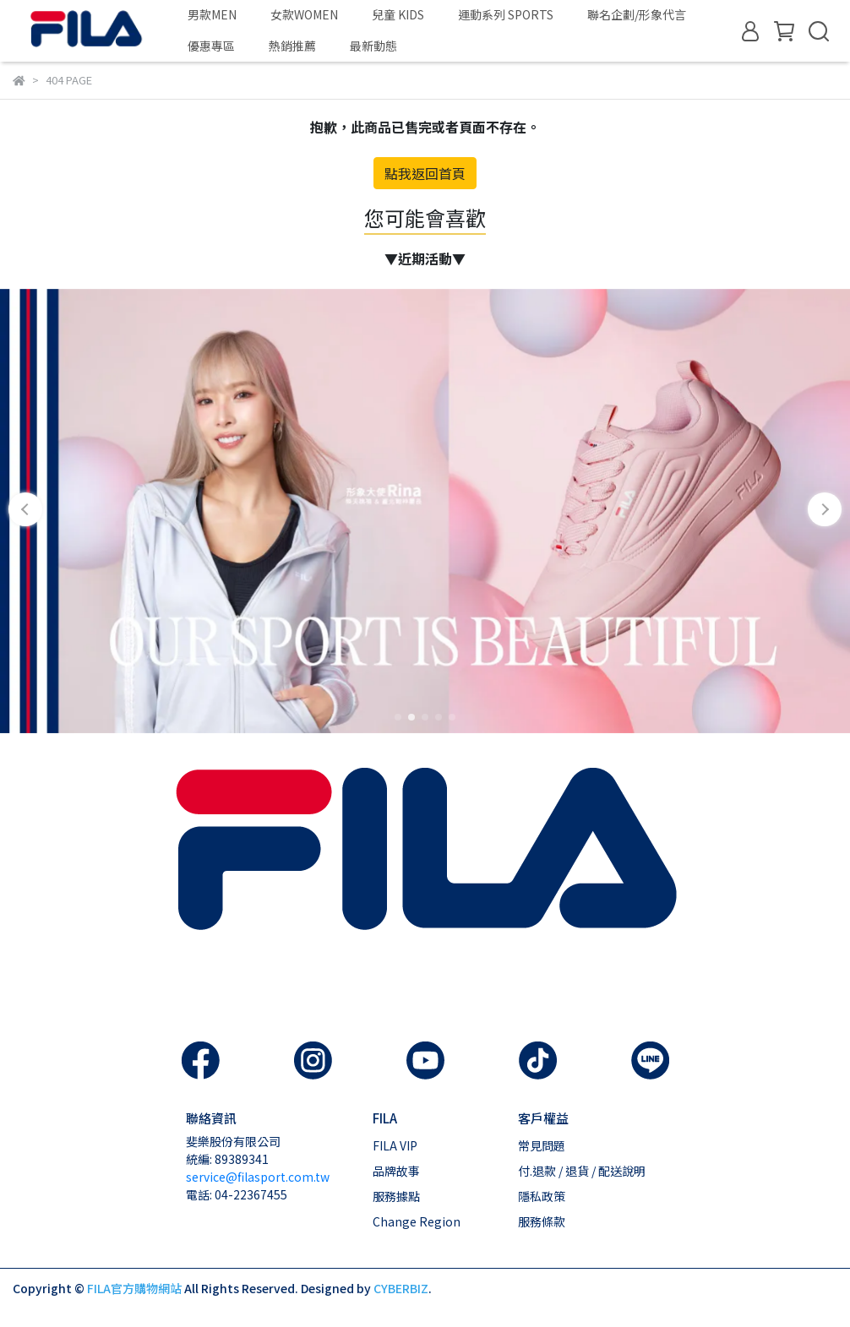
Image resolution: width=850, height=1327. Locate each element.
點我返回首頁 (425, 173)
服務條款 (541, 1221)
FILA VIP (395, 1145)
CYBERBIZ (400, 1288)
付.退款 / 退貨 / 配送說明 (582, 1170)
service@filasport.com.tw (258, 1176)
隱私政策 (541, 1196)
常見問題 (541, 1145)
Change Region (416, 1221)
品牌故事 (396, 1170)
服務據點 (396, 1196)
